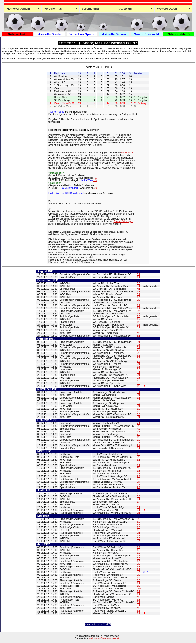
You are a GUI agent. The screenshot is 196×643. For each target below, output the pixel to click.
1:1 (138, 277)
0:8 (138, 414)
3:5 (138, 519)
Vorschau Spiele (81, 34)
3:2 (138, 294)
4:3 (138, 333)
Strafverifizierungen (123, 221)
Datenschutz (17, 34)
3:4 (138, 311)
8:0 (138, 330)
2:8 (138, 378)
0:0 (138, 283)
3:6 (138, 383)
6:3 (138, 530)
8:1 (138, 286)
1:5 (138, 324)
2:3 (138, 479)
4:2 (138, 429)
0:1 (138, 327)
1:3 (95, 180)
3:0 (138, 300)
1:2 (138, 305)
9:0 (138, 440)
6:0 (95, 188)
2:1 (138, 364)
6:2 (138, 484)
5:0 (138, 369)
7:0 (138, 380)
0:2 (138, 347)
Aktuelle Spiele (49, 34)
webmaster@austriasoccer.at (104, 638)
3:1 (95, 178)
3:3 (138, 566)
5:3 (138, 496)
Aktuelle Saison (114, 34)
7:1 (138, 569)
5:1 (138, 335)
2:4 (138, 302)
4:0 (138, 400)
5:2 (138, 403)
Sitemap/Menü (179, 34)
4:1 (138, 289)
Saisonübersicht (146, 34)
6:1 (138, 406)
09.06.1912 (127, 152)
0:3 (138, 344)
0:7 (138, 482)
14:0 (138, 588)
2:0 (138, 316)
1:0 (138, 409)
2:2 (138, 350)
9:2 (138, 524)
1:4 (138, 297)
